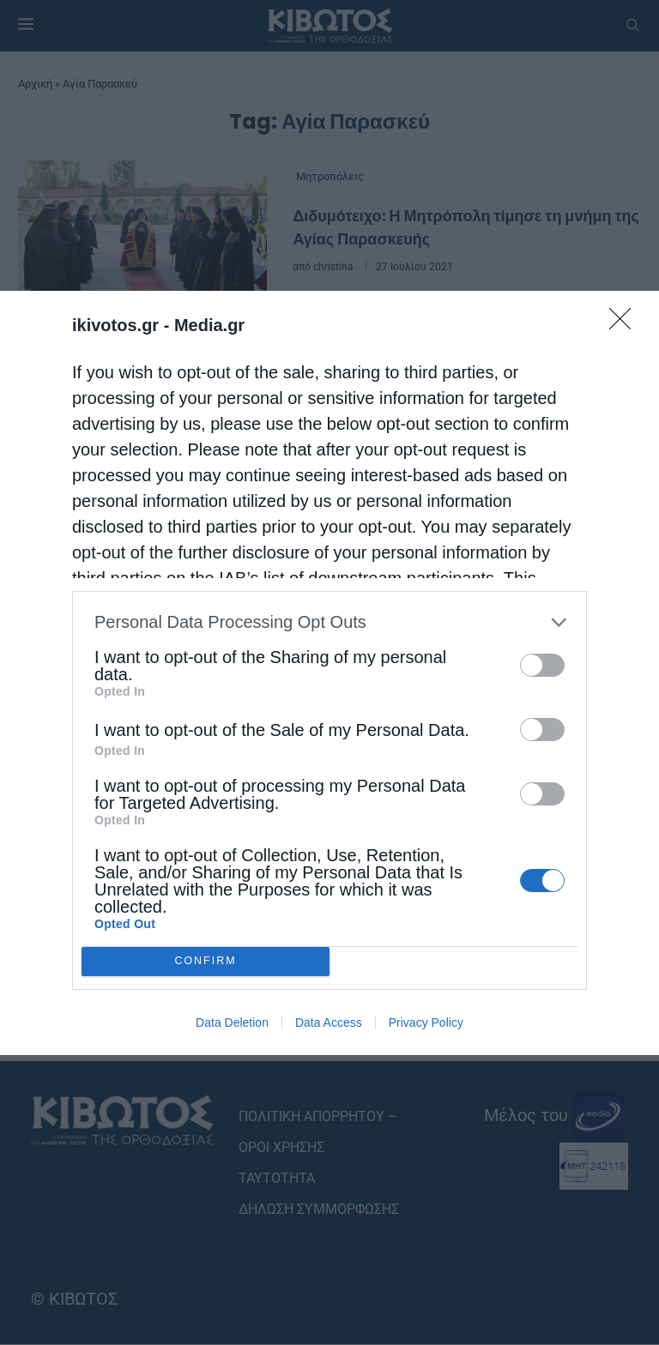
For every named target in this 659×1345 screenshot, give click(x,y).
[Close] (625, 324)
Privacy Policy (426, 1022)
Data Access (328, 1022)
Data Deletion (232, 1022)
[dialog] (329, 673)
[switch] (542, 665)
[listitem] (329, 622)
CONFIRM (205, 961)
